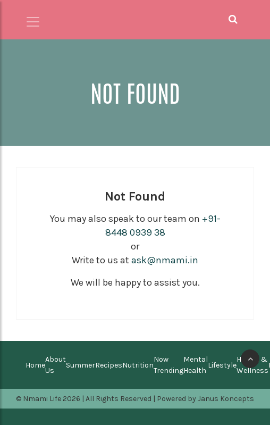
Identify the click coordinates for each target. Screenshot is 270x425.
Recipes (108, 365)
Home (35, 365)
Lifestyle (222, 365)
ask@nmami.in (164, 260)
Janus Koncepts (226, 398)
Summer (80, 365)
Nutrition (138, 365)
